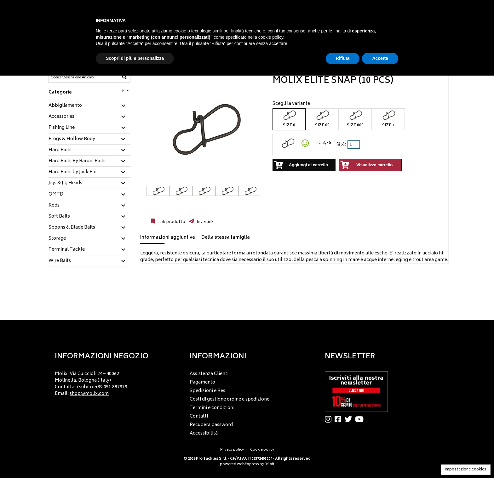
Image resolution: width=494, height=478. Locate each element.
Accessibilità (204, 433)
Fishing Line (62, 128)
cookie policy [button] (270, 37)
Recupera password (211, 425)
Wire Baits (60, 261)
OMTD (56, 194)
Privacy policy (232, 450)
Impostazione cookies (465, 469)
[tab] (89, 106)
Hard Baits (60, 150)
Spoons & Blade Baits (72, 227)
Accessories (61, 117)
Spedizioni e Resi (208, 391)
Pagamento (202, 382)
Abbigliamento (65, 106)
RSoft (269, 464)
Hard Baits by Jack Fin (72, 172)
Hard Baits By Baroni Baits (77, 161)
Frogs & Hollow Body (72, 139)
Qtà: (341, 144)
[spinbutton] (354, 144)
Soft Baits (59, 216)
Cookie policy (262, 450)
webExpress (248, 464)
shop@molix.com (89, 394)
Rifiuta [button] (343, 58)
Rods (54, 205)
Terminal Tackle (67, 250)
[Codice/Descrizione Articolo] (74, 77)
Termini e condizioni (212, 408)
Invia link (205, 222)
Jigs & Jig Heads (65, 183)
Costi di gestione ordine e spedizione (229, 399)
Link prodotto (170, 222)
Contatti (199, 416)
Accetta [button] (380, 58)
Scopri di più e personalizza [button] (135, 58)
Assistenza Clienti (209, 374)
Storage (57, 239)
